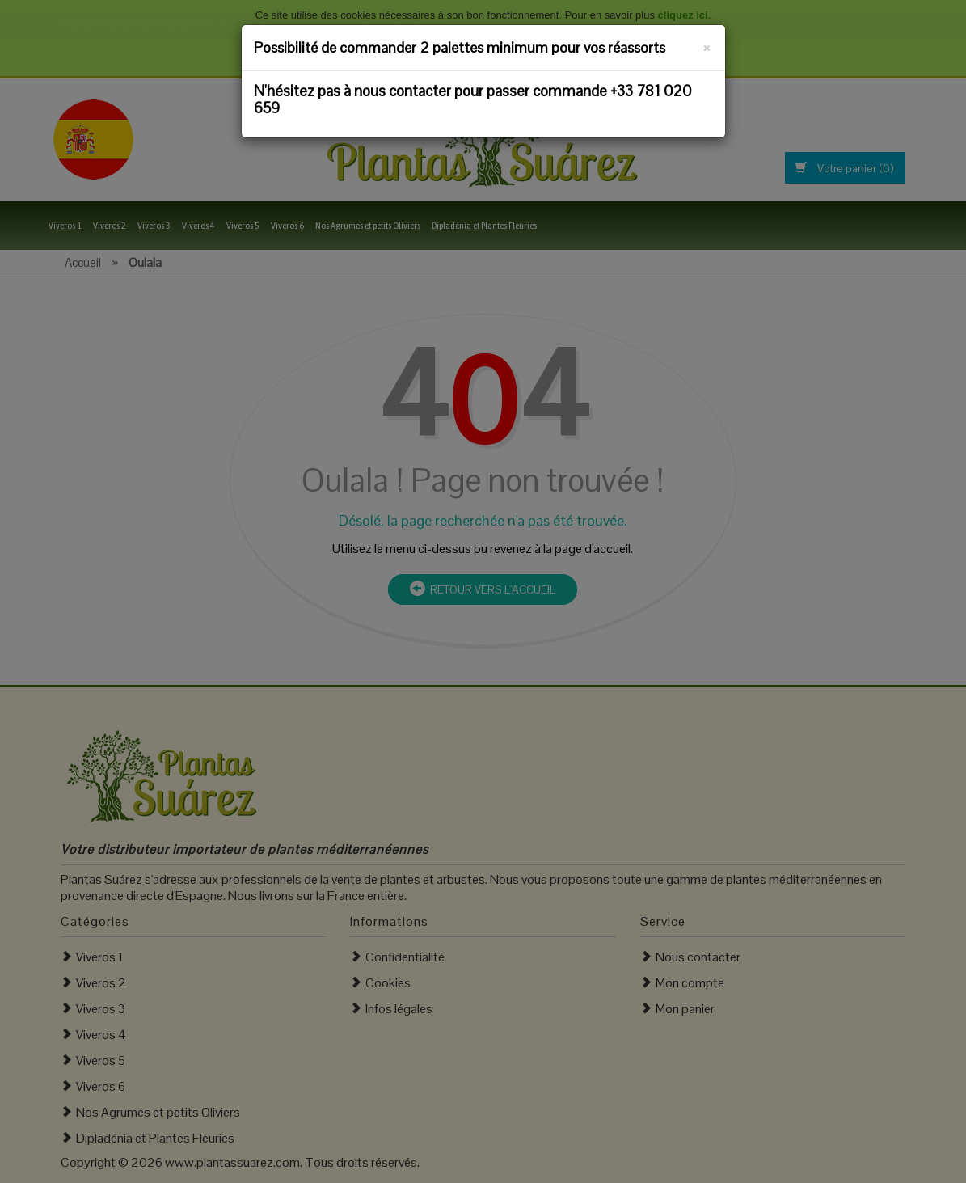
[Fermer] (707, 45)
